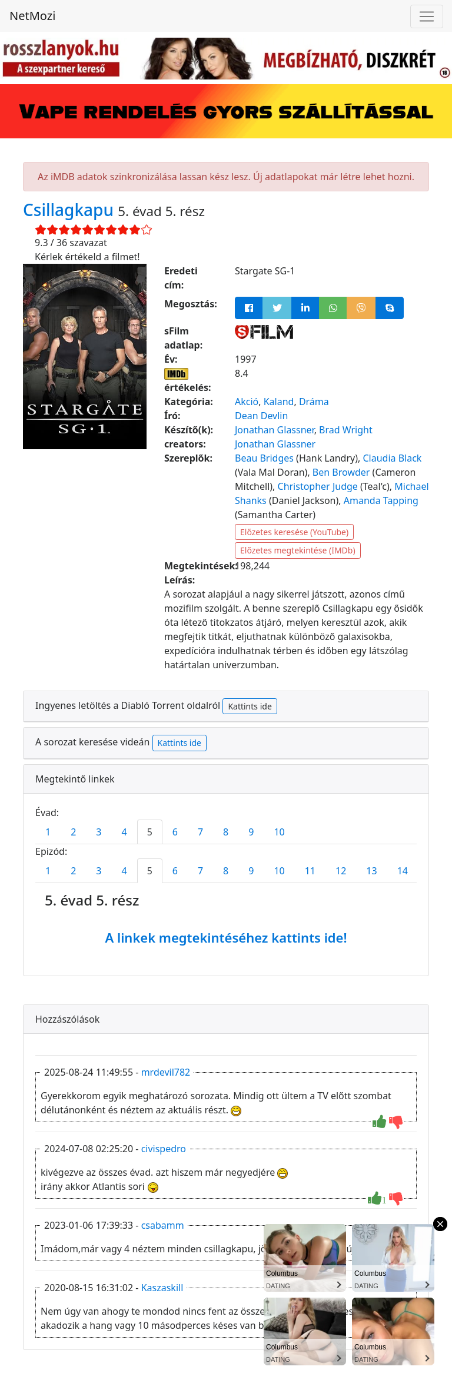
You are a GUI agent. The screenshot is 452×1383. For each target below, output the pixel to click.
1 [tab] (48, 831)
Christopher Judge (318, 486)
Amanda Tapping (381, 500)
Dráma (314, 401)
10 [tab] (279, 831)
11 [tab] (310, 870)
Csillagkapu (70, 209)
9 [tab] (251, 831)
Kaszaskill (162, 1287)
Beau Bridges (264, 458)
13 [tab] (371, 870)
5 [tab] (149, 831)
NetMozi (32, 16)
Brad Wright (346, 429)
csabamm (162, 1225)
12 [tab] (340, 870)
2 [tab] (73, 831)
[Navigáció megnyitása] (426, 16)
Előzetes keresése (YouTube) (294, 532)
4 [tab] (124, 831)
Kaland (279, 401)
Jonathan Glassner (274, 429)
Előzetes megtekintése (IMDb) (297, 550)
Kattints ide (249, 706)
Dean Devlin (261, 415)
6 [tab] (175, 831)
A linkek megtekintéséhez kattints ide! (226, 937)
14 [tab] (402, 870)
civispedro (163, 1148)
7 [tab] (200, 831)
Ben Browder (341, 472)
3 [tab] (98, 831)
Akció (246, 401)
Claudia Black (392, 458)
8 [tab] (225, 831)
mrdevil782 (166, 1072)
